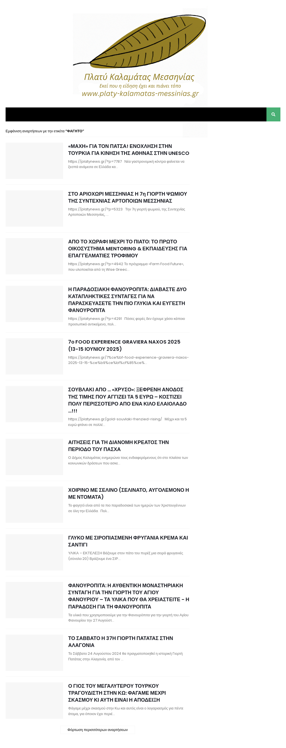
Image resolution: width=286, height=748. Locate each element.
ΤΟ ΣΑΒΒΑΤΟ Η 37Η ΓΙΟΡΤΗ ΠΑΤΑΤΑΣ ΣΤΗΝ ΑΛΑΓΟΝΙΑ (120, 642)
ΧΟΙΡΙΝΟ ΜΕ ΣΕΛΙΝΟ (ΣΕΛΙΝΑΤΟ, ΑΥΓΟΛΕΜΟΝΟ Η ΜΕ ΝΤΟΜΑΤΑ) (128, 493)
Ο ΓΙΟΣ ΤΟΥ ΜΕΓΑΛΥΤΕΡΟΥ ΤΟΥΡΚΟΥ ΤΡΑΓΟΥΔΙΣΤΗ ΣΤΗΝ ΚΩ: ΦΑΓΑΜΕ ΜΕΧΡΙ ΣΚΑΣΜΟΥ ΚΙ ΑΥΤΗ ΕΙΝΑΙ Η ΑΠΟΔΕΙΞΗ (117, 692)
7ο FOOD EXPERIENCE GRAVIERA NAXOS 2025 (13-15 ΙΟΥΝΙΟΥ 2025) (124, 345)
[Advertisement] (238, 163)
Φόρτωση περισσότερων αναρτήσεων (98, 729)
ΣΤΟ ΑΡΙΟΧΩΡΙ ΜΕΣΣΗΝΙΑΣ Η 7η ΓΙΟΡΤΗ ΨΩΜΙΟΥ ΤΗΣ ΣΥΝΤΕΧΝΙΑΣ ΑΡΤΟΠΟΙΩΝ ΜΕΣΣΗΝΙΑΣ (127, 197)
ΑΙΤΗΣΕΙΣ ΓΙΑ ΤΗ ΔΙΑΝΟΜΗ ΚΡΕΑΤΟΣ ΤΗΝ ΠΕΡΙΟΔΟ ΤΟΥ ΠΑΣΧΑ (118, 446)
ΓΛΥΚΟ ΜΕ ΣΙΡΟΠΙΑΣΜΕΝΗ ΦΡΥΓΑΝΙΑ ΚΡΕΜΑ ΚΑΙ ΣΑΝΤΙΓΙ (128, 541)
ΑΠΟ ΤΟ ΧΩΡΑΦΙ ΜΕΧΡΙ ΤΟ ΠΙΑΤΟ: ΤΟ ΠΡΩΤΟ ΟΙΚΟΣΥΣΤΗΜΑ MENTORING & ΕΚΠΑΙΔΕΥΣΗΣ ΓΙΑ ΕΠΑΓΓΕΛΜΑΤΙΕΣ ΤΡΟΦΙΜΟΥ (127, 248)
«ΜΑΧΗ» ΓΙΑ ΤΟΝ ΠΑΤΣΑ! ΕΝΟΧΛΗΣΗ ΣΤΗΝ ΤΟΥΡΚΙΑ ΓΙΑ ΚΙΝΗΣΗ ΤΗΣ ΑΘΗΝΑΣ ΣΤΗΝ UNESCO (128, 150)
